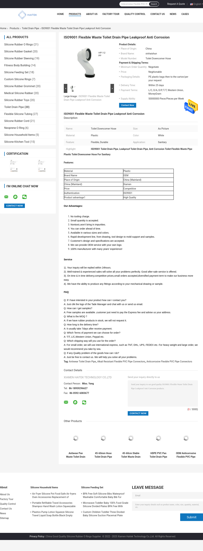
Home (60, 14)
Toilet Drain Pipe (30, 28)
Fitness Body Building (17, 65)
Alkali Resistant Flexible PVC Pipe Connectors (121, 361)
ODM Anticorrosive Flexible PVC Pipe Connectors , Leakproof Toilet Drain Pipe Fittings (186, 455)
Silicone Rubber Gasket (18, 51)
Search (154, 4)
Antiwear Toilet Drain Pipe (82, 361)
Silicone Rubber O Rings (18, 44)
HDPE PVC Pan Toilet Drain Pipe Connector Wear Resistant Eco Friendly (158, 455)
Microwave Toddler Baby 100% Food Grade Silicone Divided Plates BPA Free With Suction (105, 505)
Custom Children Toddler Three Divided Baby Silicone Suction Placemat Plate (104, 514)
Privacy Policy (37, 536)
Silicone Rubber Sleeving (19, 58)
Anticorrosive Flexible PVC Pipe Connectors (169, 361)
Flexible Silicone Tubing (18, 114)
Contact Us (157, 14)
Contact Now (127, 105)
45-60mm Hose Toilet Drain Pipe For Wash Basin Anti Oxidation (103, 455)
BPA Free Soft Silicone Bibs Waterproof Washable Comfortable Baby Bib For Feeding (104, 495)
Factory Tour (111, 14)
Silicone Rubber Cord (16, 121)
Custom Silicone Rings (17, 79)
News (173, 14)
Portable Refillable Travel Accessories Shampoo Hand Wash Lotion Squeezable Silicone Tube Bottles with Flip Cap (53, 505)
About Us (91, 14)
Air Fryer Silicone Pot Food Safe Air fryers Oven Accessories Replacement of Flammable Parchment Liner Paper (54, 495)
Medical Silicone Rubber (18, 93)
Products (75, 14)
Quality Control (135, 14)
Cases (185, 14)
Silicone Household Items (19, 134)
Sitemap (4, 518)
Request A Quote (176, 4)
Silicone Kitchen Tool (16, 141)
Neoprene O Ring (14, 127)
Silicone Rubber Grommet (19, 86)
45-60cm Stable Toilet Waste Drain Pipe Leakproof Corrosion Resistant (130, 455)
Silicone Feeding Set (16, 72)
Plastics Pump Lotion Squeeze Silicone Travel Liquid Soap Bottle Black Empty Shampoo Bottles (53, 514)
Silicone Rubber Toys (16, 100)
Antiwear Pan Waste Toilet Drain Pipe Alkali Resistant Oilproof (75, 455)
